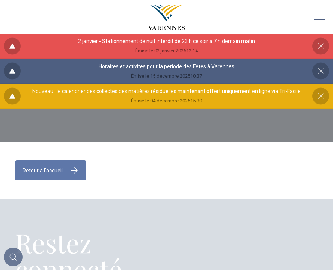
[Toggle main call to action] (13, 257)
